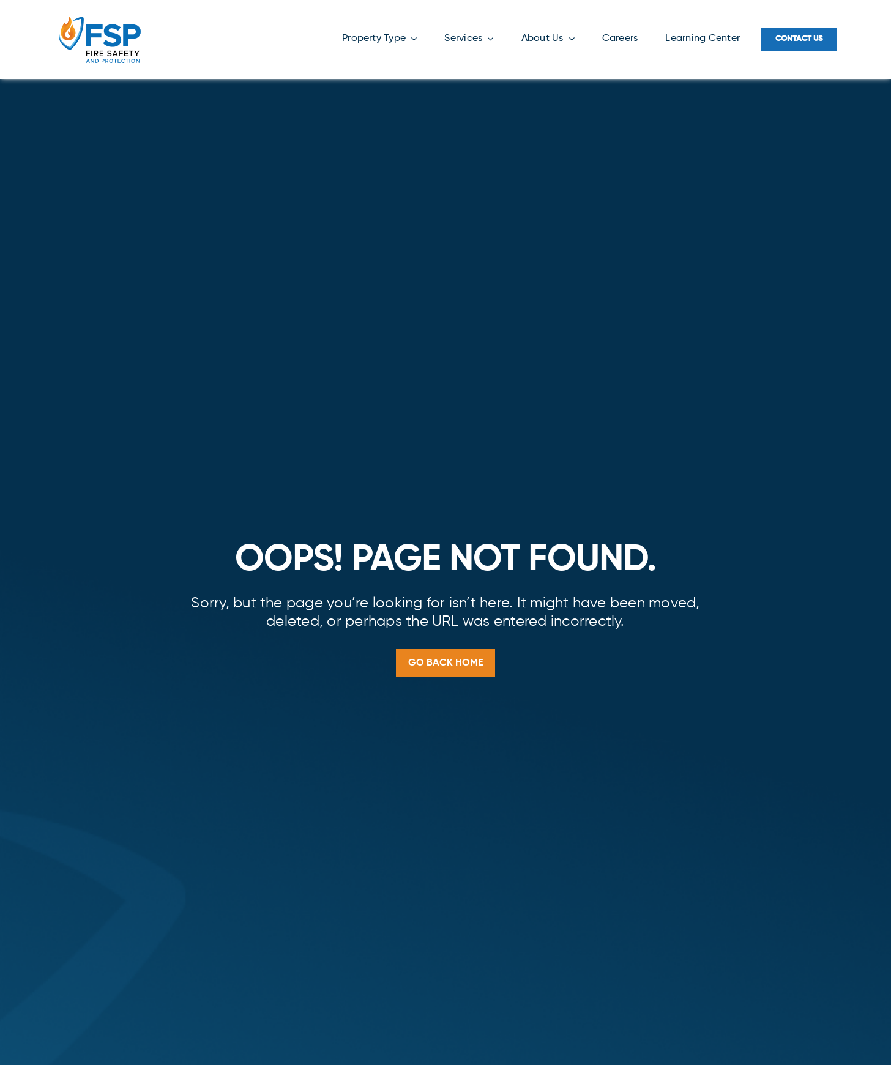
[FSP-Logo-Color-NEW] (100, 17)
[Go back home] (445, 663)
